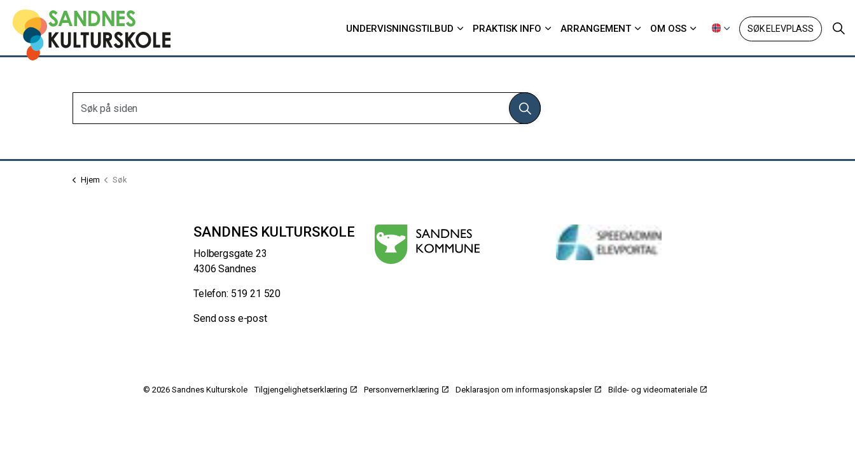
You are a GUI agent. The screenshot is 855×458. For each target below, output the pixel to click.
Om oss (668, 28)
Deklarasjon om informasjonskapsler (528, 389)
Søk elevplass (780, 29)
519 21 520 (256, 294)
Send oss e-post (230, 318)
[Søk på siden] (307, 108)
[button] (525, 108)
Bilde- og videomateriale (657, 389)
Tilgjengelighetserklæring (305, 389)
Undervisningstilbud (400, 28)
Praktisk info (507, 28)
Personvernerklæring (406, 389)
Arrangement (595, 28)
